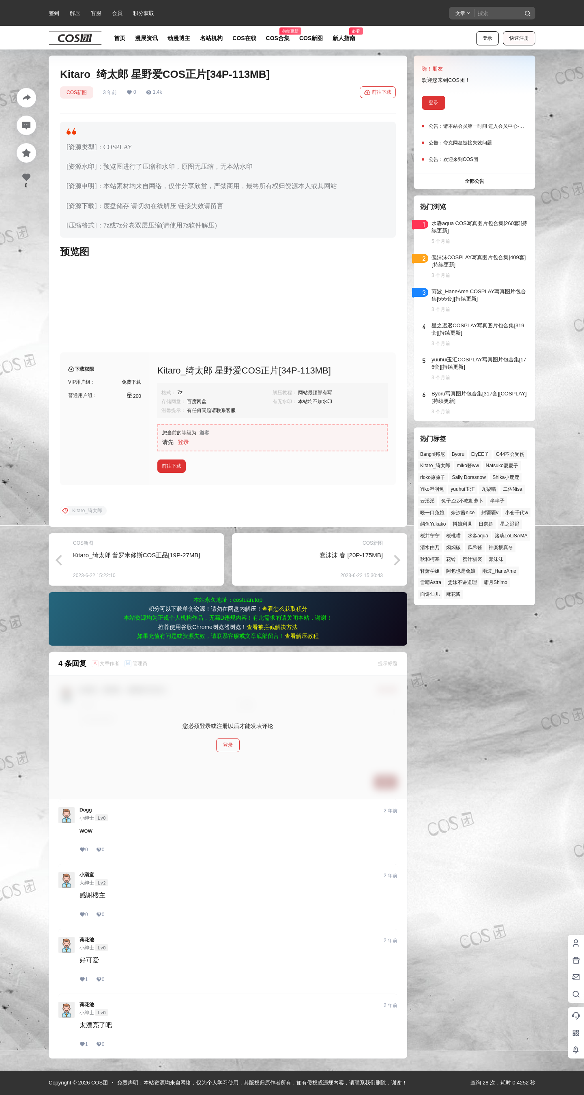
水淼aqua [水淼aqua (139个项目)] (478, 536)
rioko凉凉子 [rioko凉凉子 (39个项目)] (432, 477)
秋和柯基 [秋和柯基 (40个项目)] (430, 559)
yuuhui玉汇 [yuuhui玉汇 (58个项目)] (462, 489)
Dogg (85, 809)
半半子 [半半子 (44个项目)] (497, 501)
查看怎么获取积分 (284, 608)
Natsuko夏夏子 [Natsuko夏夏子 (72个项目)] (502, 465)
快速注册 (519, 38)
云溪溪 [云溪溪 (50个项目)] (427, 501)
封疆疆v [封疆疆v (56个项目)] (489, 512)
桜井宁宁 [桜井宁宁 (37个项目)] (430, 536)
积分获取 (143, 13)
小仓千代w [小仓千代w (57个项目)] (516, 512)
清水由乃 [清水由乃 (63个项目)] (430, 547)
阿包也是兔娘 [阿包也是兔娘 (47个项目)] (460, 571)
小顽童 (86, 874)
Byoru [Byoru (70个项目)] (458, 454)
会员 (117, 13)
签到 (54, 13)
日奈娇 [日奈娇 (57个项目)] (486, 524)
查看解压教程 (302, 636)
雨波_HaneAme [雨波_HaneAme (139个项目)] (499, 571)
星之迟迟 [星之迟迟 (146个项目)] (510, 524)
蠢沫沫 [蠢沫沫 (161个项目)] (496, 559)
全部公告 (474, 181)
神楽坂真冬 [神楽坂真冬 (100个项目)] (501, 547)
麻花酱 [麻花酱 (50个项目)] (453, 594)
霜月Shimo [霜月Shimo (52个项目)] (495, 582)
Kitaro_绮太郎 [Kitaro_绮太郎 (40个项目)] (435, 465)
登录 (487, 38)
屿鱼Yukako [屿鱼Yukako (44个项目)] (433, 524)
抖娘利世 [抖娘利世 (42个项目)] (462, 524)
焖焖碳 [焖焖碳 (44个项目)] (453, 547)
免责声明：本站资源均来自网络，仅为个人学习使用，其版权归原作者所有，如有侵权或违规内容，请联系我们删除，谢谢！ (262, 1083)
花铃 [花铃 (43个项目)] (451, 559)
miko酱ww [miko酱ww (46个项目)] (468, 465)
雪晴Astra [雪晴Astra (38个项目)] (430, 582)
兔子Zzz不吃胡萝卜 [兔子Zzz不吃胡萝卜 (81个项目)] (462, 501)
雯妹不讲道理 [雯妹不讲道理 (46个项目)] (462, 582)
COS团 (99, 1083)
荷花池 (86, 939)
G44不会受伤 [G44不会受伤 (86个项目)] (510, 454)
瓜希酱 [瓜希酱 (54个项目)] (475, 547)
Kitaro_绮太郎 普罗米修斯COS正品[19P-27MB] (136, 555)
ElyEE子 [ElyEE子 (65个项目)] (480, 454)
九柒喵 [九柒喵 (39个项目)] (488, 489)
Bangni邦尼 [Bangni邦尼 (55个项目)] (432, 454)
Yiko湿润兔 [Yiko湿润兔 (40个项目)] (432, 489)
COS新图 (77, 92)
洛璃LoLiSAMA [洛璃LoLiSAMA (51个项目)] (511, 536)
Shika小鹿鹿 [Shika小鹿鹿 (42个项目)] (505, 477)
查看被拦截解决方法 (272, 627)
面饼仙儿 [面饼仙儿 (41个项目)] (430, 594)
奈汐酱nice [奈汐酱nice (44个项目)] (462, 512)
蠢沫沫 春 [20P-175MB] (351, 555)
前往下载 (377, 92)
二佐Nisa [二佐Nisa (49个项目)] (512, 489)
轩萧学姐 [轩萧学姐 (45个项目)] (430, 571)
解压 (75, 13)
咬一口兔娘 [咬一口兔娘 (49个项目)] (432, 512)
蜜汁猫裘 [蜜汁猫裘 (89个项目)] (472, 559)
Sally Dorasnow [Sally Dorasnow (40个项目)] (468, 477)
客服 (96, 13)
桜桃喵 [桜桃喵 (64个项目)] (453, 536)
